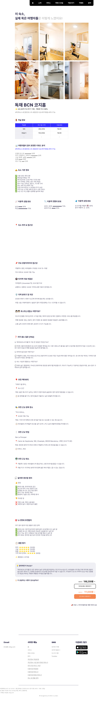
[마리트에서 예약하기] (85, 586)
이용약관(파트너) (33, 672)
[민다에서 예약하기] (85, 596)
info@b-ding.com (9, 692)
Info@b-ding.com (9, 647)
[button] (48, 3)
